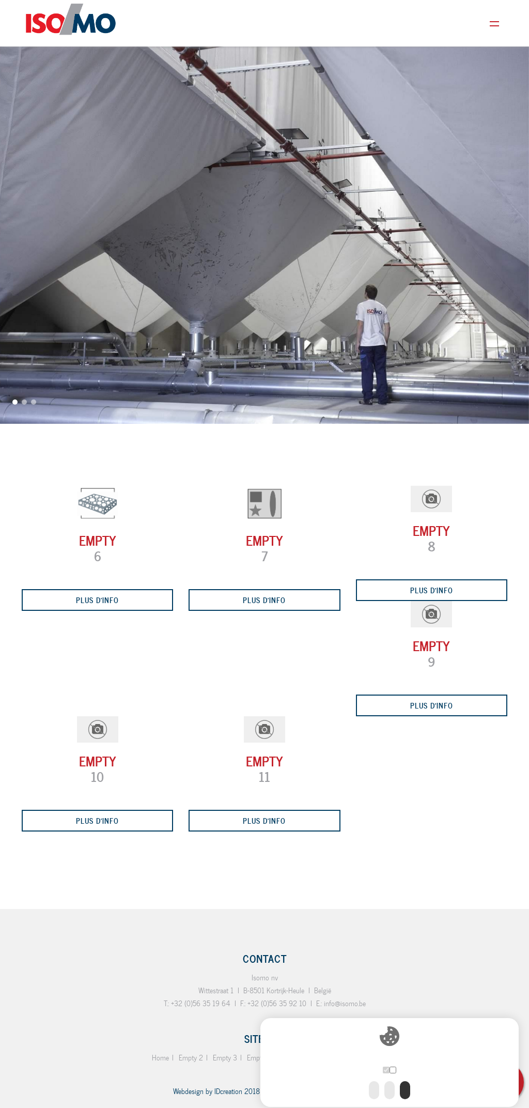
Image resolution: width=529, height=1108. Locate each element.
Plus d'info (97, 600)
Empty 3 (225, 1058)
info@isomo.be (345, 1003)
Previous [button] (13, 558)
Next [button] (516, 549)
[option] (264, 212)
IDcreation (207, 1091)
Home (160, 1058)
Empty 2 (191, 1058)
